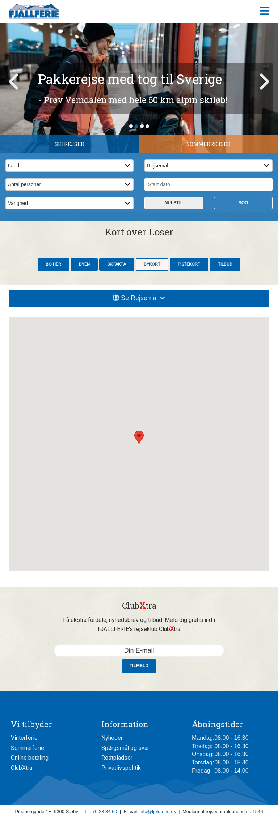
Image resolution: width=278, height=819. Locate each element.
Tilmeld (139, 665)
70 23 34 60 (104, 811)
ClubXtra (21, 767)
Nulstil (174, 202)
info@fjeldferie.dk (157, 811)
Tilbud (225, 264)
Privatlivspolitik (121, 767)
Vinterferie (24, 737)
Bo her (53, 264)
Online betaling (30, 757)
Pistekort (189, 264)
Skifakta (116, 264)
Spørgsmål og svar (125, 748)
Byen (84, 264)
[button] (139, 437)
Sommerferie (27, 748)
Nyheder (112, 737)
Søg (243, 202)
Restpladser (116, 757)
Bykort (152, 264)
